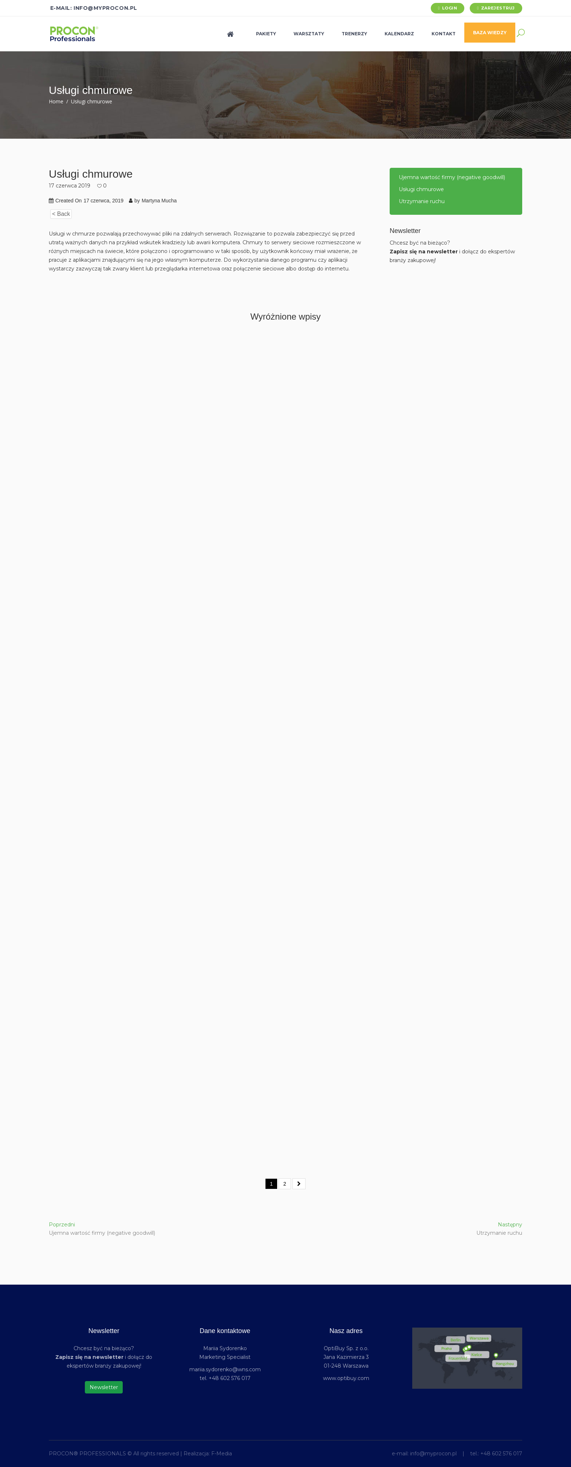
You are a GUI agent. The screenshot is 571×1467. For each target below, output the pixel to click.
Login (449, 8)
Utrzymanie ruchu (422, 201)
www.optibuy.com (346, 1378)
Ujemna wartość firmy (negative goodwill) (452, 177)
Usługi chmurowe (421, 189)
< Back (61, 214)
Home (56, 101)
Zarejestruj (498, 8)
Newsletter (104, 1387)
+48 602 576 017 (501, 1453)
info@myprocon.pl (433, 1453)
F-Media (221, 1453)
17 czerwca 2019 (69, 185)
